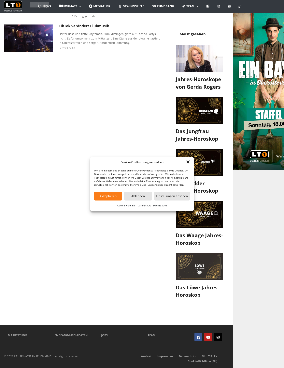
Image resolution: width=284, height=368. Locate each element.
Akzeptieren (108, 196)
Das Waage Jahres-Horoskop (199, 239)
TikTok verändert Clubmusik (84, 26)
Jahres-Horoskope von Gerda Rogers (198, 83)
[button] (188, 162)
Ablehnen (138, 196)
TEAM (151, 335)
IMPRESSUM (160, 205)
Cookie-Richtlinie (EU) (202, 361)
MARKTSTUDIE (17, 335)
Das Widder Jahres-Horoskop (197, 187)
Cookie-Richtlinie (126, 205)
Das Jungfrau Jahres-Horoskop (197, 135)
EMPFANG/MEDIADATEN (71, 335)
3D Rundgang (185, 6)
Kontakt (145, 356)
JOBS (104, 335)
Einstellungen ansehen (172, 196)
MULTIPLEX (209, 356)
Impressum (165, 356)
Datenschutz (144, 205)
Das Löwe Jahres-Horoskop (197, 291)
